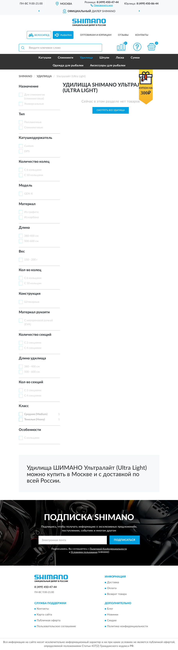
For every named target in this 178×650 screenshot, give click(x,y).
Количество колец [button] (34, 161)
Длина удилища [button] (32, 358)
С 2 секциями (32, 342)
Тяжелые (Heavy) (34, 419)
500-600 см (31, 241)
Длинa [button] (24, 227)
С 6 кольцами (32, 170)
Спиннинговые (33, 127)
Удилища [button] (86, 57)
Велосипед (41, 35)
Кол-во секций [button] (31, 382)
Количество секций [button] (35, 335)
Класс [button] (24, 406)
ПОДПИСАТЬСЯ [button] (124, 540)
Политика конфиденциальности (127, 626)
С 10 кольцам (32, 283)
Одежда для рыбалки (68, 65)
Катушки (44, 57)
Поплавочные (32, 122)
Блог (110, 608)
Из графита (31, 212)
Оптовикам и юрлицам (95, 35)
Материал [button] (27, 204)
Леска (120, 57)
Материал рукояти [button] (34, 312)
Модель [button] (25, 185)
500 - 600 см (32, 372)
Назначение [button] (28, 86)
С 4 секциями (32, 348)
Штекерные (31, 302)
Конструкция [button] (29, 294)
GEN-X (28, 193)
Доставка (113, 582)
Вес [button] (22, 251)
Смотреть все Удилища (111, 110)
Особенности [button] (30, 430)
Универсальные (34, 104)
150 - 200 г (31, 259)
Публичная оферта (48, 620)
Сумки (135, 57)
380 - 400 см (32, 366)
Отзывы (123, 35)
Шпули (104, 57)
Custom (29, 146)
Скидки (111, 620)
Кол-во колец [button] (30, 270)
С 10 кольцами (33, 175)
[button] (102, 5)
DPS (27, 151)
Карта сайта (44, 614)
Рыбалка (66, 35)
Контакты (141, 35)
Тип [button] (22, 114)
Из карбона (31, 217)
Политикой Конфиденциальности (108, 549)
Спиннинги (65, 57)
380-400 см (31, 236)
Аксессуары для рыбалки (107, 65)
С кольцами (31, 438)
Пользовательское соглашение (56, 626)
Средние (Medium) (35, 414)
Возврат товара (117, 594)
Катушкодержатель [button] (35, 138)
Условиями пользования (84, 552)
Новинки (112, 614)
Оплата (111, 588)
